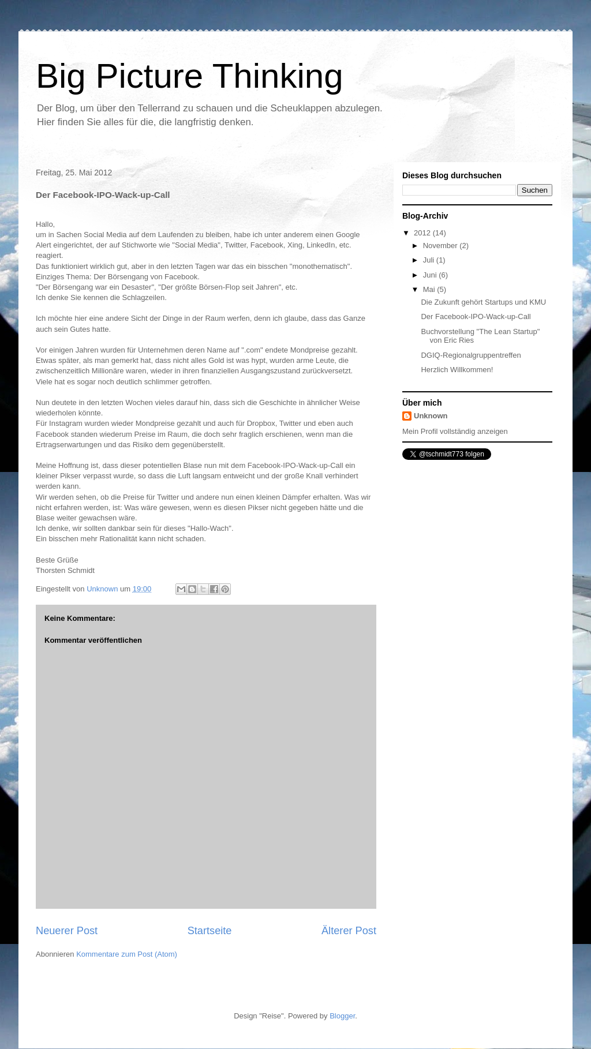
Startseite (210, 930)
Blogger (342, 1015)
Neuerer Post (67, 930)
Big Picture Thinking (189, 76)
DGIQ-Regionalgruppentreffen (471, 355)
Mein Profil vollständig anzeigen (455, 431)
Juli (429, 260)
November (441, 245)
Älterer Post (348, 930)
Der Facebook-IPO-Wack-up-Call (475, 316)
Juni (431, 275)
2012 (423, 232)
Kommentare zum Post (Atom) (126, 954)
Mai (430, 289)
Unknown (431, 415)
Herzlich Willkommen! (457, 369)
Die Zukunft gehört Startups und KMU (483, 302)
